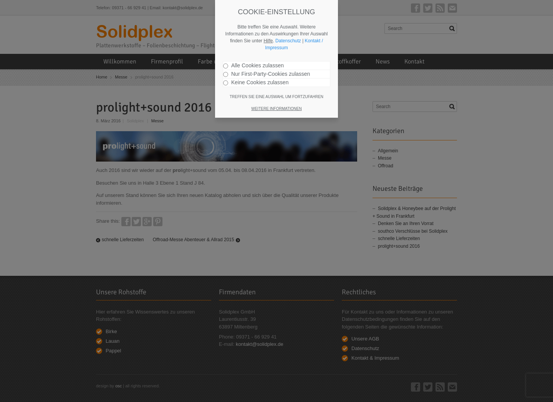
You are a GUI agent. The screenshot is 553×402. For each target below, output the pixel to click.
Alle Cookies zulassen (253, 65)
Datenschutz (288, 40)
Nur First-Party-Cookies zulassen (266, 74)
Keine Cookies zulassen (255, 82)
